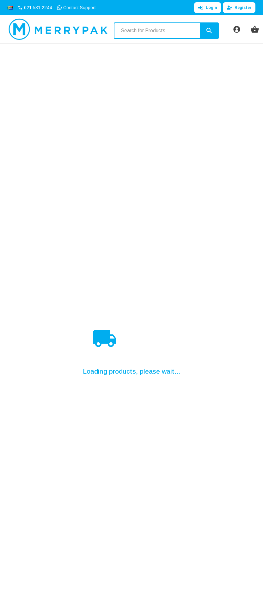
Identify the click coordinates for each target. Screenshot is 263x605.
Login (207, 7)
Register (239, 7)
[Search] (209, 30)
